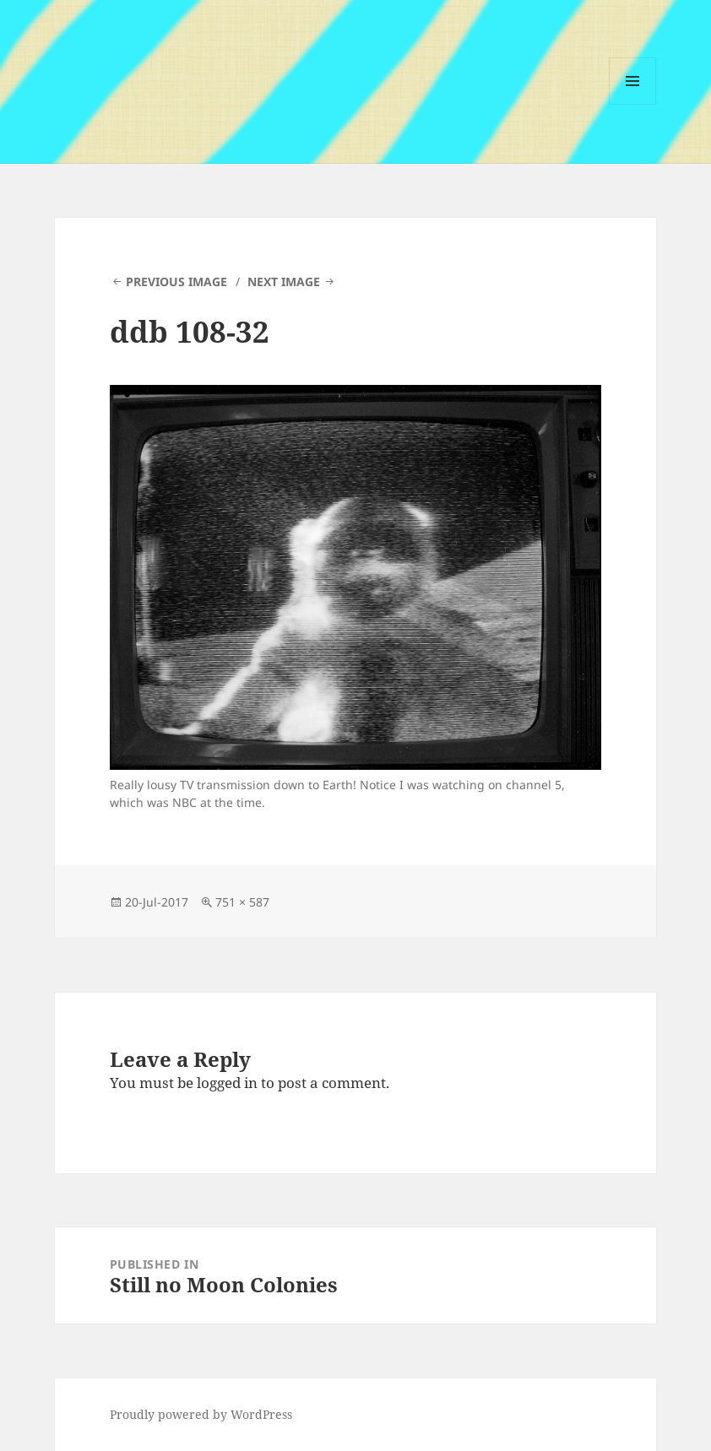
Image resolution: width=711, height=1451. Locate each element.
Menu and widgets (633, 104)
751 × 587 (242, 902)
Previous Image (176, 281)
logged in (227, 1082)
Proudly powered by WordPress (201, 1414)
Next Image (283, 281)
